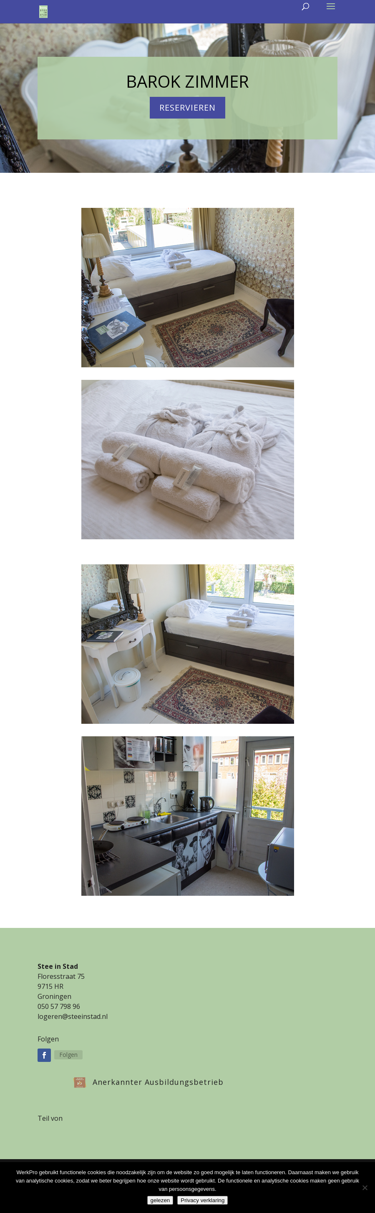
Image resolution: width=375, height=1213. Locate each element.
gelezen (160, 1200)
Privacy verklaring (202, 1200)
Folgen (68, 1055)
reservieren (187, 107)
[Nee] (364, 1187)
